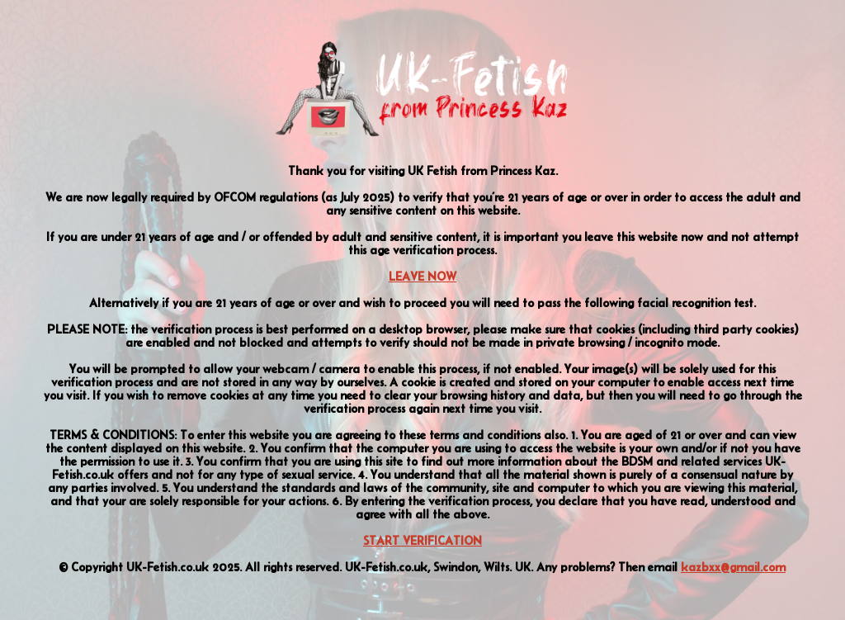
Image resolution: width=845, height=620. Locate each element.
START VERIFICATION (422, 540)
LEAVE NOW (422, 276)
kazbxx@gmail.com (733, 567)
